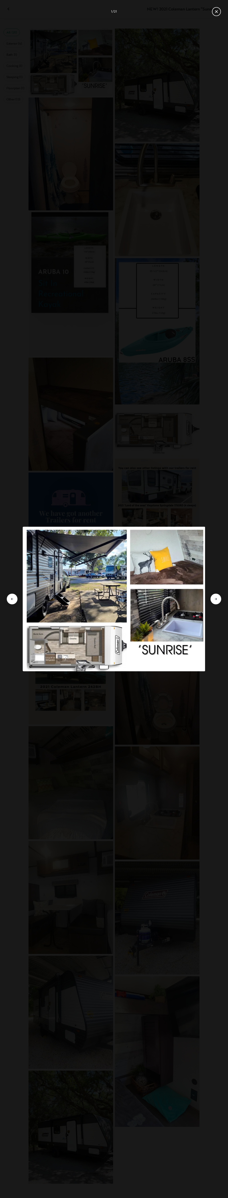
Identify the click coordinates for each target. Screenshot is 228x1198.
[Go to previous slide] (12, 599)
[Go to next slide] (216, 599)
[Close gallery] (216, 11)
